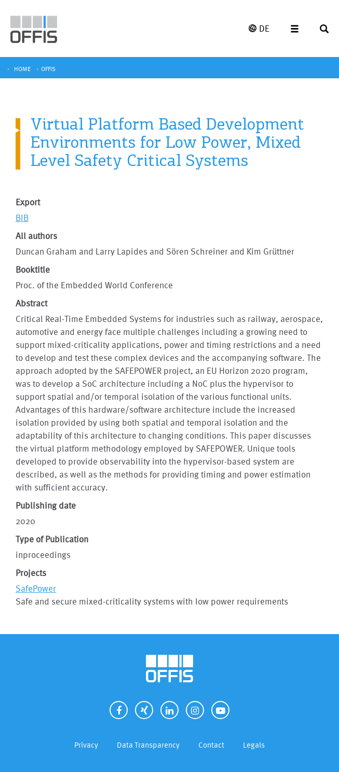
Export (28, 202)
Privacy (86, 744)
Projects (31, 573)
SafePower (36, 588)
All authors (36, 236)
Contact (211, 744)
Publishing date (46, 505)
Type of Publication (52, 539)
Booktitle (33, 269)
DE (259, 28)
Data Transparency (148, 744)
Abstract (31, 303)
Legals (254, 744)
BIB (22, 217)
